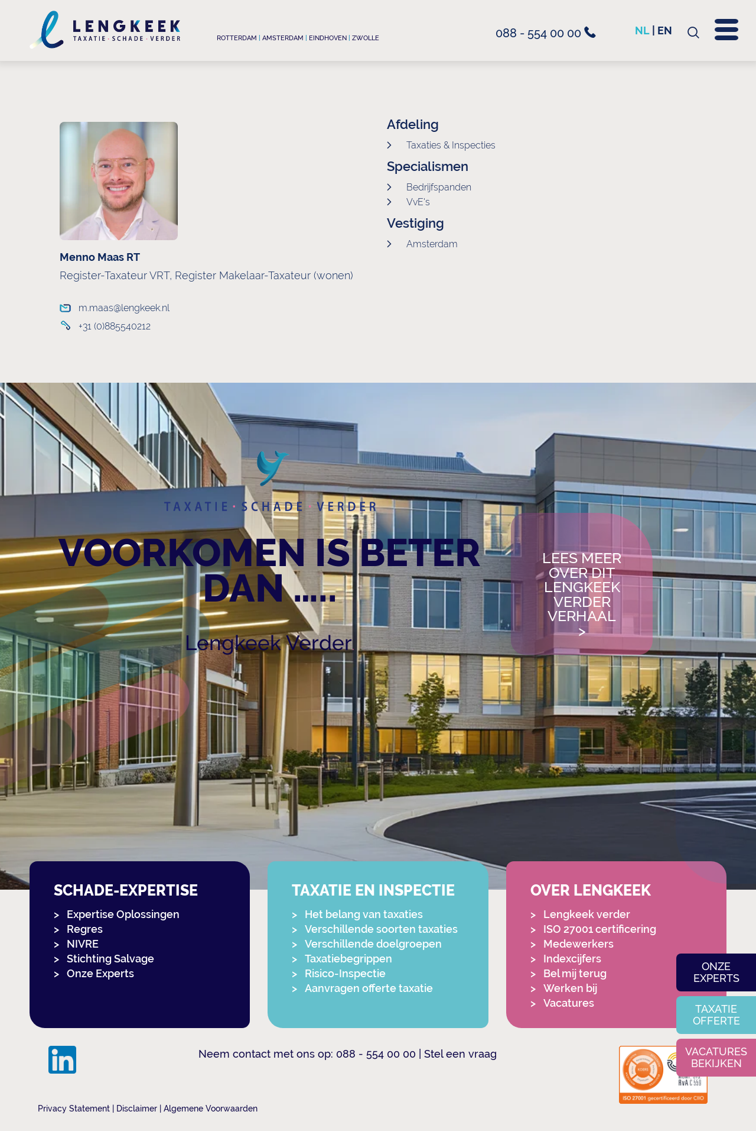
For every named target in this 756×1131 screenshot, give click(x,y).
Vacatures (568, 1003)
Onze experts (716, 972)
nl (642, 30)
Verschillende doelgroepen (373, 944)
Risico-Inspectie (345, 973)
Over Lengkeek (590, 890)
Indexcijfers (572, 958)
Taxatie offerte (716, 1015)
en (664, 30)
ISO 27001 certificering (599, 929)
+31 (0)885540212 (115, 326)
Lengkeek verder (586, 914)
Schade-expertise (126, 890)
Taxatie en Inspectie (373, 890)
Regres (85, 929)
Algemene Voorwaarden (211, 1108)
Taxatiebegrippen (348, 958)
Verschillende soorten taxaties (381, 929)
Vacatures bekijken (716, 1057)
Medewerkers (578, 944)
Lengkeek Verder (268, 643)
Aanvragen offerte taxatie (369, 988)
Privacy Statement (74, 1108)
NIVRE (83, 944)
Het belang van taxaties (364, 914)
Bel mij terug (575, 973)
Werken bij (570, 988)
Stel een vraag (460, 1054)
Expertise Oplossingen (123, 914)
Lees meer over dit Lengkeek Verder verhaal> (581, 594)
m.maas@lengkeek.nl (124, 308)
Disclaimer (136, 1108)
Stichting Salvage (110, 958)
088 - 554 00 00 (546, 33)
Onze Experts (100, 973)
